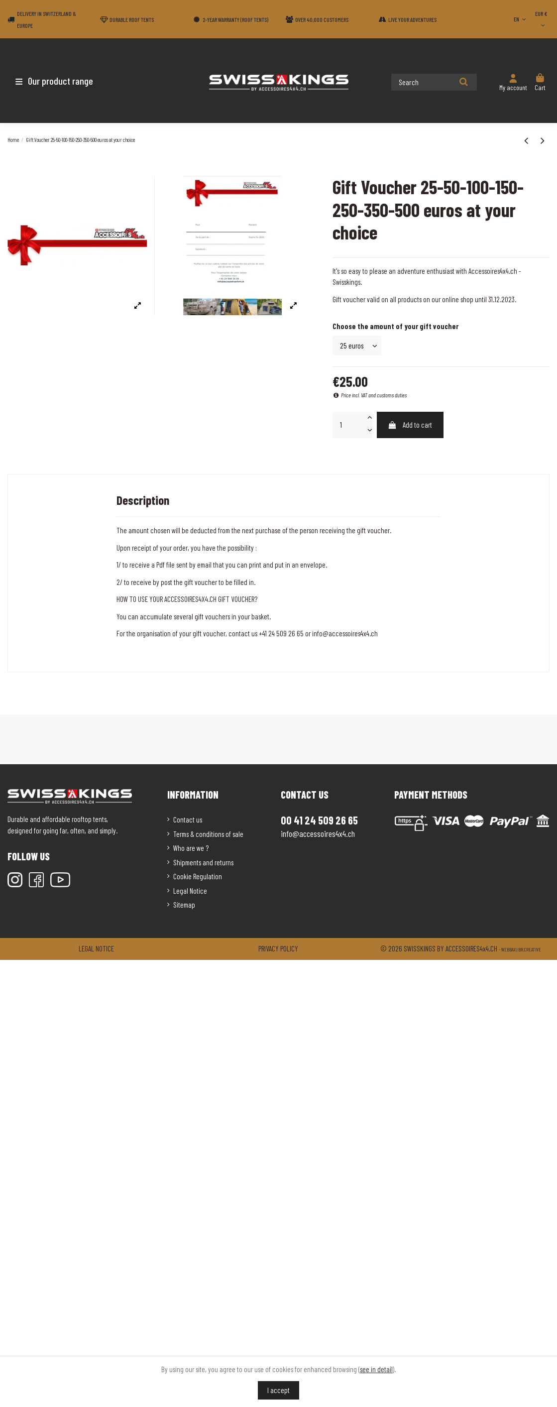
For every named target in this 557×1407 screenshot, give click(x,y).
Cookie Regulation (197, 876)
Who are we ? (191, 847)
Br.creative (529, 949)
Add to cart (410, 424)
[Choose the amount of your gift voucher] (357, 345)
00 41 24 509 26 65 (319, 820)
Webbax (508, 949)
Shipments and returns (203, 862)
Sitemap (184, 904)
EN (521, 18)
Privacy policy (278, 948)
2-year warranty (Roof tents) (235, 19)
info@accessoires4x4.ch (318, 833)
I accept (278, 1390)
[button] (65, 81)
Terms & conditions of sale (208, 833)
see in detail (376, 1369)
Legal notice (96, 948)
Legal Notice (190, 890)
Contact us (187, 819)
